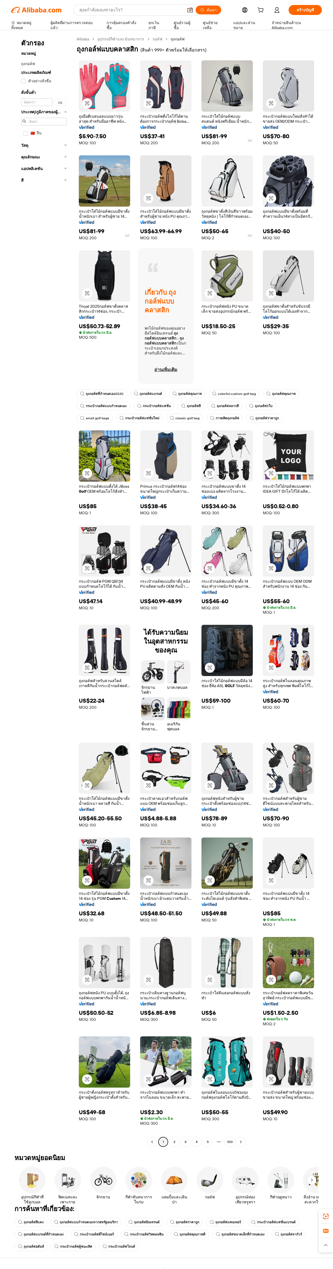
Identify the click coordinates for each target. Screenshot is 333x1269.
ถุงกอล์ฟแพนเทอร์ (225, 1222)
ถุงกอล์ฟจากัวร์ (288, 1234)
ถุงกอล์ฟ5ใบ (261, 406)
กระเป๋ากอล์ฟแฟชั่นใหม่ (139, 418)
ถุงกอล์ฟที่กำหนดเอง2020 (101, 394)
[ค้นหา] (208, 10)
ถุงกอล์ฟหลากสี (225, 406)
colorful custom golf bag (234, 394)
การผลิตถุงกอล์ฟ (224, 418)
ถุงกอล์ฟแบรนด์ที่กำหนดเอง (41, 1234)
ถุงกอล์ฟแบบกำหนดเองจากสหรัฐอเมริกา (86, 1222)
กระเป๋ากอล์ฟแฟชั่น (154, 406)
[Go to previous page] (152, 1142)
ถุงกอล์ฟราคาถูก (264, 418)
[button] (190, 10)
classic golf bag (185, 418)
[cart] (262, 11)
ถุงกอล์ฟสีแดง (31, 1222)
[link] (326, 1216)
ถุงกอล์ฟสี (191, 406)
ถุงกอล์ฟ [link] (178, 39)
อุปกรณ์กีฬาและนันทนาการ (120, 39)
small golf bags (94, 418)
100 (230, 1142)
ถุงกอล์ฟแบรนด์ (148, 394)
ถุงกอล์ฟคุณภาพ (187, 394)
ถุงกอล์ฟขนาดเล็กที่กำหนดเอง (240, 1234)
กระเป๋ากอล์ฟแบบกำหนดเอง (103, 406)
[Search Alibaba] (130, 10)
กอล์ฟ (157, 39)
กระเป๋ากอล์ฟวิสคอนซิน (143, 1234)
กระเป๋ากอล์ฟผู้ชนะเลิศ (73, 1246)
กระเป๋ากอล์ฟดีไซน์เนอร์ (94, 1234)
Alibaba (83, 39)
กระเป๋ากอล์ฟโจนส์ (119, 1246)
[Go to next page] (241, 1142)
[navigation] (42, 591)
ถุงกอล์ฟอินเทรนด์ (144, 1222)
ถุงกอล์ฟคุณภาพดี (189, 1234)
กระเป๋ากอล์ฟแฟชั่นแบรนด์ (273, 1222)
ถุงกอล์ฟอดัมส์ (31, 1246)
